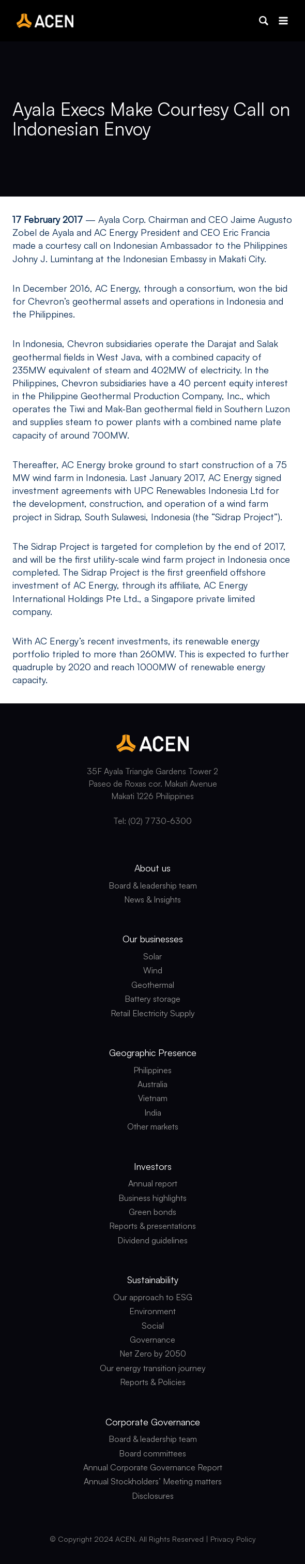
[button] (263, 20)
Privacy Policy (233, 1539)
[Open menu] (283, 20)
